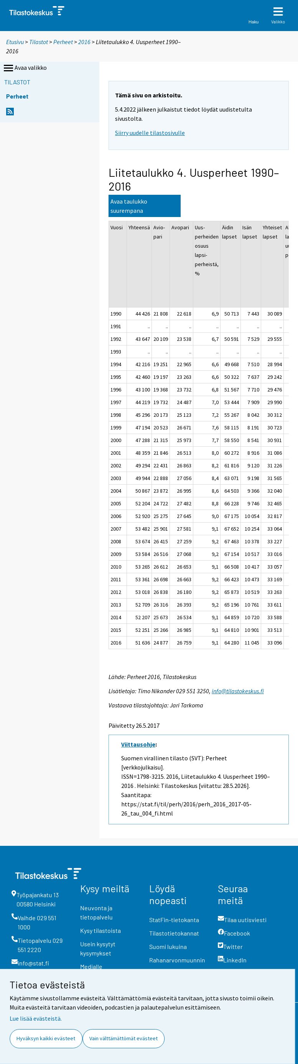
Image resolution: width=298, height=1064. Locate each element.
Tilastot (38, 42)
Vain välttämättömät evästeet (123, 1038)
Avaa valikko (24, 68)
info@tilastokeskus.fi (238, 691)
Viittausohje (138, 744)
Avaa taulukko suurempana (128, 205)
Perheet (63, 42)
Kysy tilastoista (100, 930)
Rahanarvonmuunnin (177, 960)
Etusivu (15, 42)
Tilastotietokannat (174, 933)
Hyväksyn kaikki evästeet (45, 1038)
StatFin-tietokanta (174, 919)
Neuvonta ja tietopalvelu (96, 912)
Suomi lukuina (168, 946)
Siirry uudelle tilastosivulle (150, 132)
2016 (84, 42)
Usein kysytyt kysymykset (97, 948)
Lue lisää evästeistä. (36, 1018)
